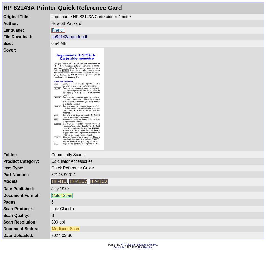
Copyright (118, 247)
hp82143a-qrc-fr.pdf (69, 37)
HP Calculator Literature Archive (139, 244)
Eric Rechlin (145, 247)
